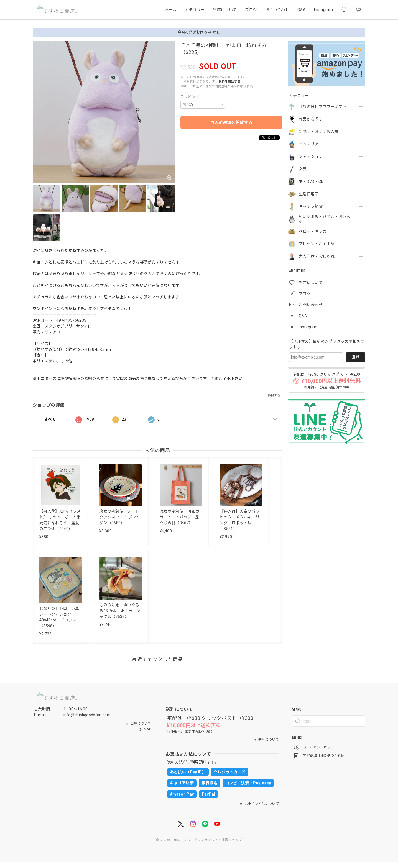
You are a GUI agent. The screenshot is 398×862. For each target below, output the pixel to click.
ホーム (171, 9)
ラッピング (189, 97)
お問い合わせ (277, 9)
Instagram (323, 9)
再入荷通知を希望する (231, 122)
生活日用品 (309, 194)
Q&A (301, 9)
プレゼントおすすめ (317, 244)
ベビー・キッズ (312, 231)
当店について (225, 9)
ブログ (251, 9)
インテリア (309, 144)
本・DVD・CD (311, 181)
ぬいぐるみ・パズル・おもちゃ (324, 219)
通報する (274, 395)
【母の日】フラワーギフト (322, 106)
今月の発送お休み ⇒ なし (199, 32)
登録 (355, 357)
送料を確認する (230, 81)
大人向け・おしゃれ (317, 256)
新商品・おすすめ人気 (318, 131)
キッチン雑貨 (311, 206)
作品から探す (311, 119)
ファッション (311, 156)
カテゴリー (195, 9)
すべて (50, 419)
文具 (303, 169)
